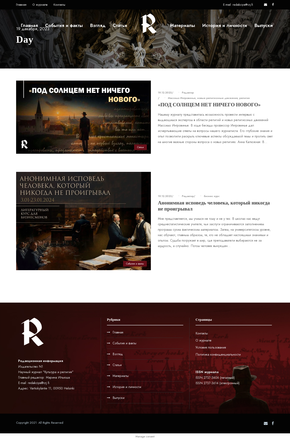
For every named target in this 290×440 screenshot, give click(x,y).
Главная (21, 4)
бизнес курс (212, 196)
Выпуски (263, 25)
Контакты (59, 4)
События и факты (64, 25)
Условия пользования (211, 347)
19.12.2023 (165, 92)
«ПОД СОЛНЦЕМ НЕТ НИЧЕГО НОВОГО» (209, 104)
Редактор (188, 92)
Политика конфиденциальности (218, 354)
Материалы (182, 25)
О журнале (40, 4)
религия (244, 98)
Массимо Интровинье (182, 98)
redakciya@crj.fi (38, 383)
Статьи (120, 25)
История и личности (224, 25)
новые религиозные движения (217, 98)
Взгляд (98, 25)
